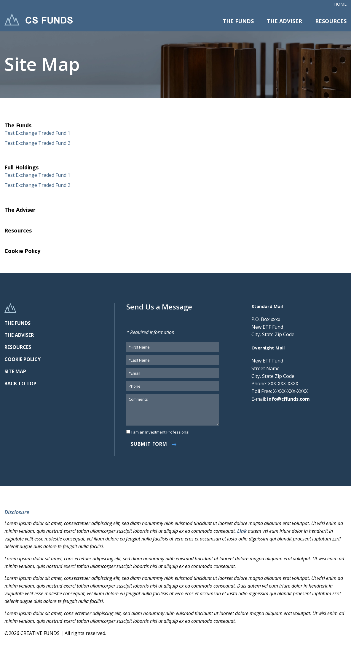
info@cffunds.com (288, 399)
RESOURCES (17, 347)
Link (242, 531)
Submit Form (149, 444)
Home (340, 4)
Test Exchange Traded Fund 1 (37, 133)
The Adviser (284, 21)
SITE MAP (15, 371)
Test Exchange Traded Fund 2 (37, 143)
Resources (331, 21)
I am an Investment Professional (160, 432)
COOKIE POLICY (22, 359)
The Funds (238, 21)
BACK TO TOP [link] (20, 383)
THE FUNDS (17, 323)
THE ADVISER (19, 335)
